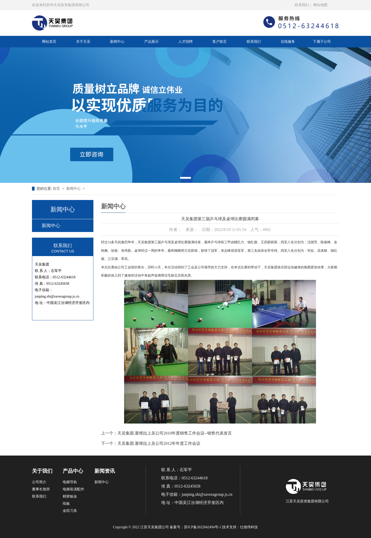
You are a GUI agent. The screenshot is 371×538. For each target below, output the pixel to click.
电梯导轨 (70, 482)
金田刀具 (70, 511)
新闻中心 (117, 42)
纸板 (66, 503)
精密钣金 (70, 496)
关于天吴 (83, 42)
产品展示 (151, 42)
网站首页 (49, 42)
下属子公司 (322, 42)
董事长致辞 (41, 489)
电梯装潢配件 (73, 489)
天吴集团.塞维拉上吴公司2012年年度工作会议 (158, 443)
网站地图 (320, 5)
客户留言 (219, 42)
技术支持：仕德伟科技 (240, 527)
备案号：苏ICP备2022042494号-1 (195, 527)
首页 (57, 189)
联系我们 (302, 5)
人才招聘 (185, 42)
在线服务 (288, 42)
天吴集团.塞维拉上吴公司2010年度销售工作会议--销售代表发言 (174, 433)
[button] (185, 178)
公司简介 (39, 482)
